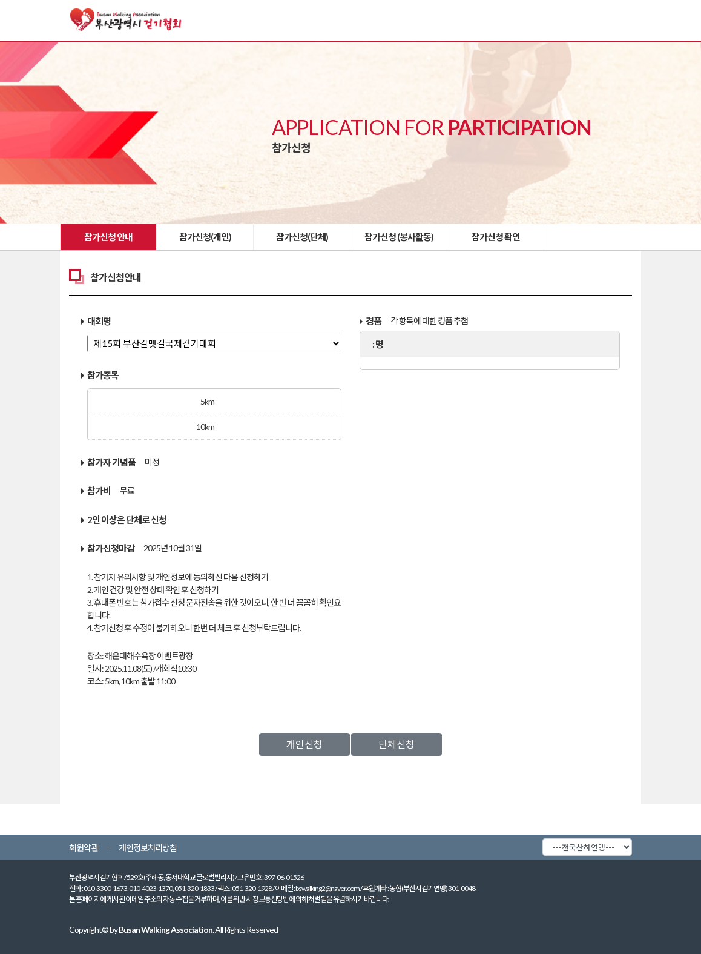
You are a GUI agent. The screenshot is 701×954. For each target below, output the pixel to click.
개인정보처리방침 (148, 848)
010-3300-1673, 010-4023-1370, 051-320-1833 (149, 888)
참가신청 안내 (108, 236)
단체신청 (396, 744)
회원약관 (83, 848)
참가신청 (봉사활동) (398, 236)
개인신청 (304, 744)
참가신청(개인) (205, 236)
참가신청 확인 (496, 236)
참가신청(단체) (302, 236)
